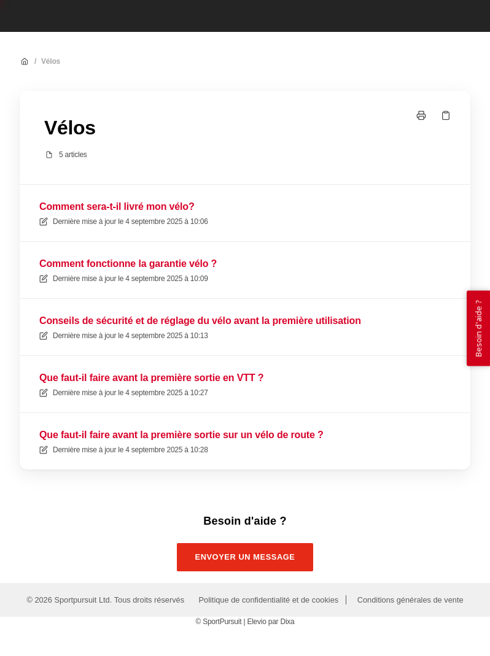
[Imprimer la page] (421, 115)
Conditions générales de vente (410, 599)
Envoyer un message (245, 556)
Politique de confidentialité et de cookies (269, 599)
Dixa (287, 621)
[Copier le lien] (446, 115)
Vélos (50, 61)
